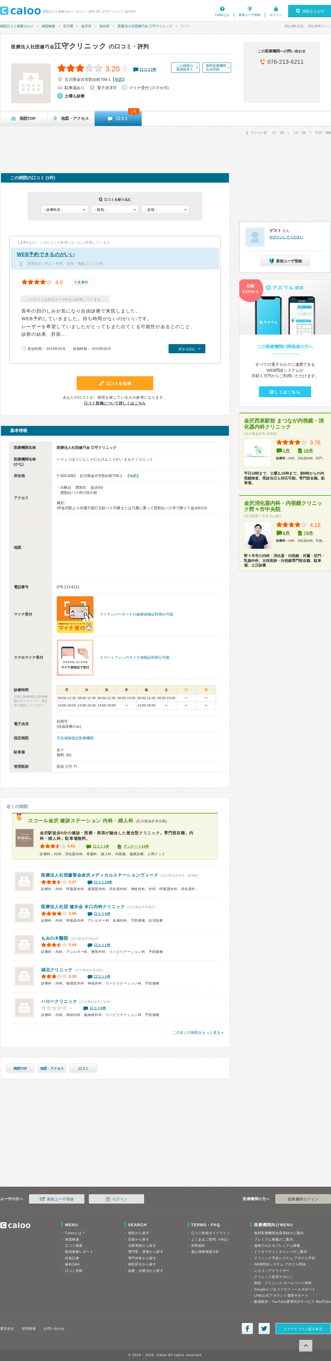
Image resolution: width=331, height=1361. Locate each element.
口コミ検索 (74, 1245)
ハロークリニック (59, 1001)
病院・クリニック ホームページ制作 (283, 1283)
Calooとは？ (75, 1233)
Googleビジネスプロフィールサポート (284, 1289)
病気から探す (138, 1233)
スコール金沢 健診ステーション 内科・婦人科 (80, 820)
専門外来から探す (142, 1258)
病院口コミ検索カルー (17, 26)
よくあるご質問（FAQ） (210, 1239)
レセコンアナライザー (272, 1270)
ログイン (276, 15)
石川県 (68, 26)
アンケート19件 (136, 846)
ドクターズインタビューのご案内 (280, 1251)
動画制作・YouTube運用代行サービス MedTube (292, 1301)
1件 (286, 450)
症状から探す (138, 1239)
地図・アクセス (52, 1068)
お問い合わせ (54, 1328)
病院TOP (20, 1068)
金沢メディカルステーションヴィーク (99, 875)
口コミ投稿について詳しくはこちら (115, 403)
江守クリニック (59, 46)
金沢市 (86, 26)
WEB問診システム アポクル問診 (280, 1264)
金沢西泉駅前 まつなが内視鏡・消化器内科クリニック (284, 424)
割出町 (105, 26)
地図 (119, 79)
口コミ (83, 1068)
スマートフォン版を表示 (302, 1329)
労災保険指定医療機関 (75, 738)
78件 (308, 533)
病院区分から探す (142, 1264)
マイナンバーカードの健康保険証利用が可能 (136, 614)
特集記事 (72, 1258)
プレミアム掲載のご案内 (273, 1239)
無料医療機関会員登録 (216, 67)
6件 (286, 533)
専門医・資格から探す (146, 1251)
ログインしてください (286, 237)
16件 (308, 450)
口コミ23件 (103, 882)
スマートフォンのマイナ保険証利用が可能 (134, 657)
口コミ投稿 (74, 1270)
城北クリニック (57, 969)
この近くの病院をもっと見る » (198, 1032)
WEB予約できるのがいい (46, 254)
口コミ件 (148, 69)
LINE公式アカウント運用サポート (281, 1295)
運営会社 (7, 1328)
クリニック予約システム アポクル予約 (284, 1258)
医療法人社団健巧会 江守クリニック (145, 26)
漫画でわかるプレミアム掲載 (277, 1245)
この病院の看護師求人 (184, 67)
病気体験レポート (79, 1251)
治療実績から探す (142, 1245)
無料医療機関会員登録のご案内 (279, 1233)
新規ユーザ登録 (249, 15)
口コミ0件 (98, 1008)
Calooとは (222, 15)
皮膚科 (82, 282)
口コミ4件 (102, 914)
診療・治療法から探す (146, 1270)
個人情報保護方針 (205, 1251)
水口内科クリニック (83, 906)
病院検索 (48, 26)
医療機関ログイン (303, 1199)
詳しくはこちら (285, 392)
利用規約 (198, 1245)
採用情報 (29, 1328)
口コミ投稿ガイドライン (210, 1233)
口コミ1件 (101, 846)
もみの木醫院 (54, 938)
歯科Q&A (72, 1264)
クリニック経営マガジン (273, 1277)
